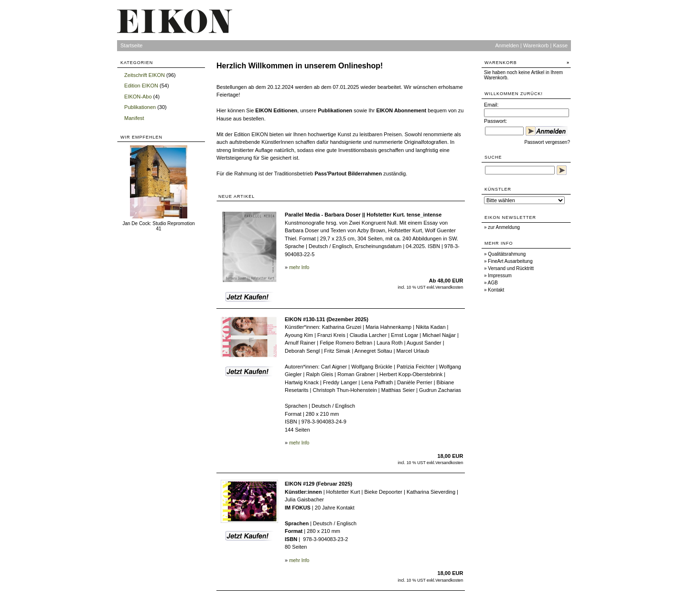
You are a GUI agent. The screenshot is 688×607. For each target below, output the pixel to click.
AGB (493, 282)
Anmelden (507, 45)
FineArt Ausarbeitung (510, 261)
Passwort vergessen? (547, 142)
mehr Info (299, 267)
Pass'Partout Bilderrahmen (348, 173)
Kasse (560, 45)
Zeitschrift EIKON (144, 75)
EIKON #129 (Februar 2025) (318, 484)
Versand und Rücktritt (511, 268)
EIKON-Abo (137, 96)
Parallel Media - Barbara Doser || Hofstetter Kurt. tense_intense (363, 214)
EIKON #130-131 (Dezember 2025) (326, 319)
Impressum (499, 275)
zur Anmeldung (504, 227)
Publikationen (140, 107)
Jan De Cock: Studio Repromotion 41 (158, 226)
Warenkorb (535, 45)
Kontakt (496, 290)
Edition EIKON (141, 85)
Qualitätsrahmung (507, 254)
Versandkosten (449, 287)
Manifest (134, 118)
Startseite (131, 45)
